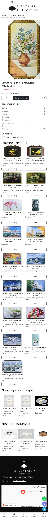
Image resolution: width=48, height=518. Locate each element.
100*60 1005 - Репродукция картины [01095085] (12, 240)
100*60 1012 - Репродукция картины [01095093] (12, 267)
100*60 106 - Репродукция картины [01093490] (35, 348)
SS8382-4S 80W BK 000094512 (9, 442)
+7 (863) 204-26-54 (19, 481)
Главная (3, 15)
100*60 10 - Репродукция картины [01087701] (35, 186)
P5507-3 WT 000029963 (9, 408)
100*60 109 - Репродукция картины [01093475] (12, 375)
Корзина (24, 516)
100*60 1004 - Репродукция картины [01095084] (35, 213)
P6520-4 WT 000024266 (26, 408)
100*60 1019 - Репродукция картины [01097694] (12, 321)
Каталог (14, 516)
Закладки (33, 516)
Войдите (4, 93)
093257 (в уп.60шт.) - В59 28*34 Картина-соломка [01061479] (12, 159)
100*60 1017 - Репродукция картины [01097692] (35, 294)
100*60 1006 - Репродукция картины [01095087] (35, 240)
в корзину (12, 169)
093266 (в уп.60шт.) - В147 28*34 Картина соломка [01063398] (35, 159)
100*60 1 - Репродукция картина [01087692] (12, 186)
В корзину (21, 98)
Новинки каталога (15, 423)
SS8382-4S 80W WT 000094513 (26, 442)
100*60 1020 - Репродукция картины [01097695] (35, 321)
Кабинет (43, 516)
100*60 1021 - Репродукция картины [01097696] (12, 348)
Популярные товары (17, 390)
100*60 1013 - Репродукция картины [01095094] (35, 267)
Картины (21, 15)
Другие (14, 143)
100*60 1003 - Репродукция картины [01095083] (12, 213)
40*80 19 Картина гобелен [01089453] (13, 17)
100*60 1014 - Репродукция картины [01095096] (12, 294)
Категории (12, 15)
